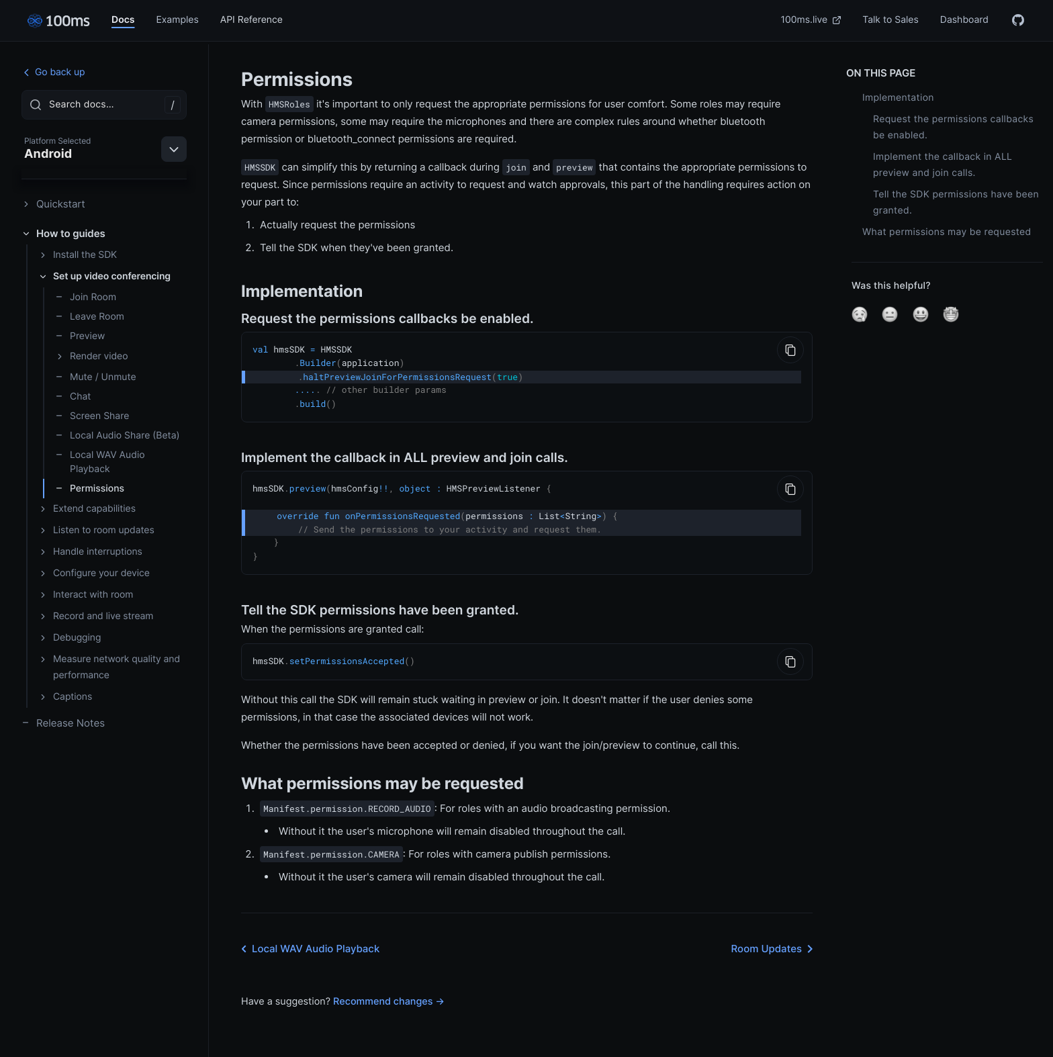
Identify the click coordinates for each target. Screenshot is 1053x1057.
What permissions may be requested (947, 232)
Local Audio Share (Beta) (117, 435)
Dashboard (964, 20)
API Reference (251, 20)
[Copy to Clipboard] (790, 349)
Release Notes (63, 723)
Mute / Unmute (95, 377)
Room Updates (774, 943)
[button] (860, 314)
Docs (122, 20)
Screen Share (92, 416)
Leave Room (89, 316)
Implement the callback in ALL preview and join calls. (942, 165)
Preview (80, 336)
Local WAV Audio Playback (100, 462)
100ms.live (811, 20)
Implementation (898, 97)
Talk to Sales (890, 20)
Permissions (89, 488)
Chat (73, 396)
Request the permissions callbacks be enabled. (953, 127)
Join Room (85, 297)
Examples (177, 20)
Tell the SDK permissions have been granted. (956, 202)
